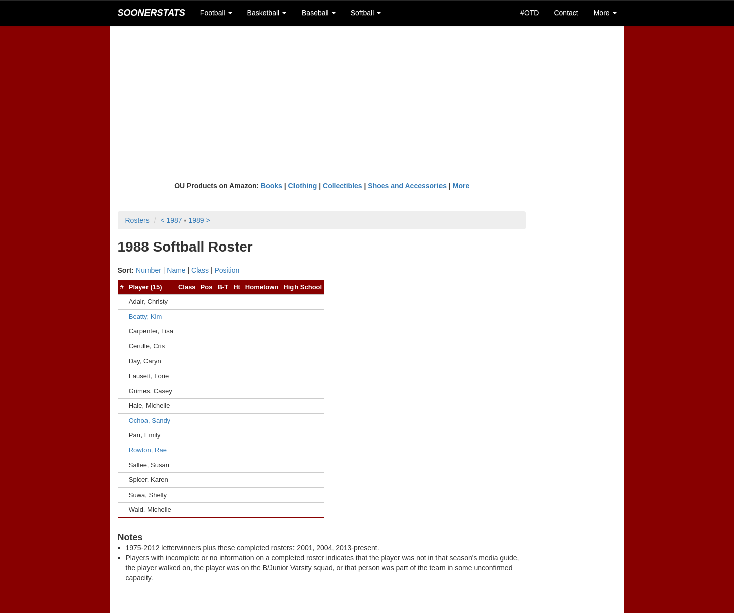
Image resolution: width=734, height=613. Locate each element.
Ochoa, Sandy (149, 420)
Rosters (137, 220)
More (461, 186)
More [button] (605, 13)
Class (200, 270)
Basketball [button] (266, 13)
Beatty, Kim (145, 316)
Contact (566, 13)
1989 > (199, 220)
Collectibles (342, 186)
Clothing (302, 186)
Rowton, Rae (148, 450)
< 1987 (171, 220)
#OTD (529, 13)
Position (227, 270)
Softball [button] (366, 13)
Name (176, 270)
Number (148, 270)
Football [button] (216, 13)
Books (271, 186)
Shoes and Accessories (407, 186)
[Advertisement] (367, 103)
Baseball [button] (319, 13)
